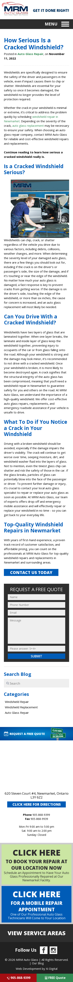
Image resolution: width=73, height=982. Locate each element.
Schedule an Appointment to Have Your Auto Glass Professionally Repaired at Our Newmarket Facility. (36, 864)
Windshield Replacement (21, 707)
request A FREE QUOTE (24, 733)
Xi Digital (51, 969)
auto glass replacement (28, 126)
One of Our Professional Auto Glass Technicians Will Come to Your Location (36, 904)
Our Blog (38, 963)
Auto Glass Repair (30, 54)
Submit (36, 656)
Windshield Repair (17, 702)
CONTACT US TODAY (31, 572)
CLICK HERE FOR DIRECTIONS (36, 804)
